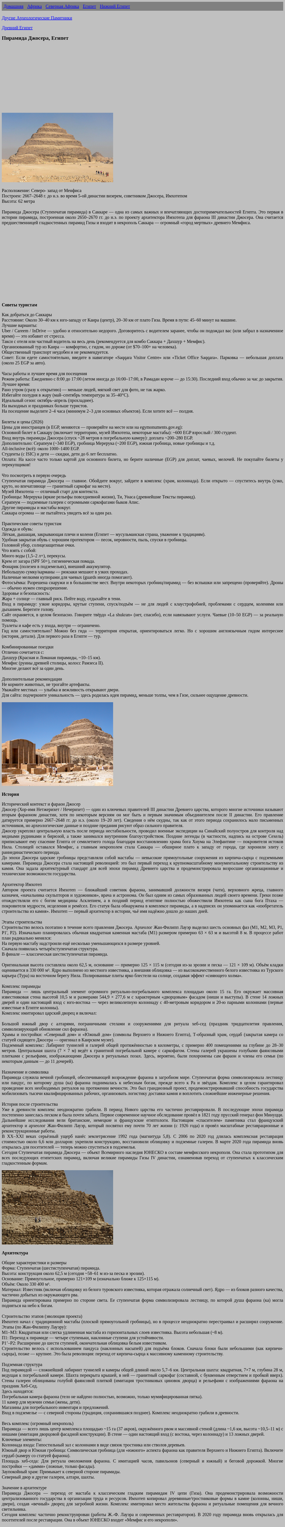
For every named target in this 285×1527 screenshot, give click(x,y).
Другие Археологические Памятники (37, 17)
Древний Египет (17, 27)
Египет (89, 6)
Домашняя (13, 6)
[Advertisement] (142, 77)
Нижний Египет (115, 6)
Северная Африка (62, 6)
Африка (34, 6)
